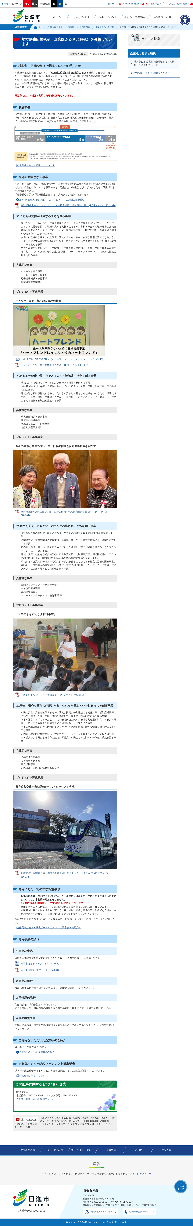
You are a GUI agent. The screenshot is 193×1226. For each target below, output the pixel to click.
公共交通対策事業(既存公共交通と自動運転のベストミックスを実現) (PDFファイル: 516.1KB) (65, 875)
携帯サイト (113, 4)
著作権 (138, 1150)
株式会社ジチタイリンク (32, 1075)
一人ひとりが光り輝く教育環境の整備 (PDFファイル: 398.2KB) (54, 365)
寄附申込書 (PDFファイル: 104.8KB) (40, 970)
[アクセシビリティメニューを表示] (185, 20)
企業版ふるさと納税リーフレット (37, 165)
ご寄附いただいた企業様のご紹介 (37, 1052)
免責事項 (111, 1150)
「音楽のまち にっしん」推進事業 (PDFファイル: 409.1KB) (52, 695)
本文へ (7, 4)
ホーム (42, 27)
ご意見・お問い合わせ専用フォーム (35, 1099)
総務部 (71, 27)
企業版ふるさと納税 (104, 27)
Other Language (133, 4)
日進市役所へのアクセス (101, 1211)
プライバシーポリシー (83, 1150)
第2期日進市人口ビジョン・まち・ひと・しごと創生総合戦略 (52, 199)
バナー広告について (140, 1174)
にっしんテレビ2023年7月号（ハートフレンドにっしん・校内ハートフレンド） (61, 359)
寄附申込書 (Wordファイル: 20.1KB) (40, 963)
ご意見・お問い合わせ (179, 4)
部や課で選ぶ (154, 4)
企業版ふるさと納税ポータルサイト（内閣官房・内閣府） (50, 927)
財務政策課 (85, 27)
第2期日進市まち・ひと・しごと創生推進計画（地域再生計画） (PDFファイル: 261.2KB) (68, 205)
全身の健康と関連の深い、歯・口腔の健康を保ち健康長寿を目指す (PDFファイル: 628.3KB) (64, 513)
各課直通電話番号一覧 (139, 1211)
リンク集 (166, 1150)
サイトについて (55, 1150)
